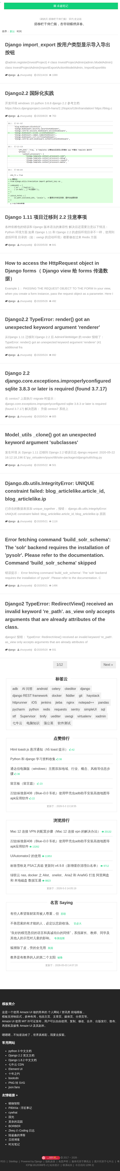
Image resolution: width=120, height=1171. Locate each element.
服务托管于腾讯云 (81, 1161)
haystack (93, 695)
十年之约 (14, 1073)
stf (14, 716)
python (34, 709)
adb (15, 688)
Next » (108, 664)
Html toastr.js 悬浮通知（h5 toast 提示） (42, 749)
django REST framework (30, 695)
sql (103, 709)
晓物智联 (14, 1103)
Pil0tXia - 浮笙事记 (20, 1107)
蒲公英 (48, 723)
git (80, 695)
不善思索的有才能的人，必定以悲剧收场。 (46, 923)
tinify (43, 716)
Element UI (15, 1069)
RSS (2, 1161)
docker (57, 695)
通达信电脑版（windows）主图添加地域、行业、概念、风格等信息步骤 (60, 771)
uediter (56, 716)
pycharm (19, 709)
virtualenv (84, 716)
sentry (75, 709)
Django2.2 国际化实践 (29, 93)
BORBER (14, 1126)
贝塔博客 (14, 1139)
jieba (58, 702)
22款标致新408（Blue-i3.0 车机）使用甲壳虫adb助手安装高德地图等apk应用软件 (60, 795)
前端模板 (77, 1012)
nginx (70, 702)
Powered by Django (31, 1161)
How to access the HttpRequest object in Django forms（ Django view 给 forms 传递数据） (56, 270)
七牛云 (17, 723)
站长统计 (54, 1165)
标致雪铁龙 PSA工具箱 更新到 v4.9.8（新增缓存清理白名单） (59, 865)
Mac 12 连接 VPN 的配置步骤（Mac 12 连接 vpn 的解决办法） (60, 831)
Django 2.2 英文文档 (21, 1055)
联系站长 (67, 1165)
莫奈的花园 (15, 1121)
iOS (34, 702)
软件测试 (64, 723)
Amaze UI (26, 1012)
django (12, 75)
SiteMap (13, 1161)
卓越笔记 (60, 6)
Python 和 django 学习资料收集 (36, 759)
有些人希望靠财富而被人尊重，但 (38, 913)
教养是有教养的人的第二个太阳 (36, 957)
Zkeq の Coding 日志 (21, 1130)
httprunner (20, 702)
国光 (11, 1117)
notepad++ (86, 702)
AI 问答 (27, 688)
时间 (19, 31)
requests (60, 709)
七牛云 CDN (16, 1064)
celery (56, 688)
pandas (103, 702)
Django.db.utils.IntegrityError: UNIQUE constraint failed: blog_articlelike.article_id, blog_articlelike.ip (55, 491)
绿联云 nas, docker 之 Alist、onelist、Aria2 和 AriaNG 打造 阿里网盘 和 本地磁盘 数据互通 (59, 877)
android (42, 688)
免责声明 (63, 1161)
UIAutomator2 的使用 (31, 856)
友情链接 (8, 1095)
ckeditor (70, 688)
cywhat (12, 1112)
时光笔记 (14, 1144)
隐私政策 (50, 1161)
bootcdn (13, 1078)
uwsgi (69, 716)
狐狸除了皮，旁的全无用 (31, 948)
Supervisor (27, 716)
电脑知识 (33, 723)
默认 (13, 31)
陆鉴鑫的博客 (16, 1135)
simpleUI (90, 709)
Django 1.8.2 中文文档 (22, 1060)
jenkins (46, 702)
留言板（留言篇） (26, 783)
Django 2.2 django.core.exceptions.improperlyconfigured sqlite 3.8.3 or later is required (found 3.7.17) (58, 380)
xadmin (101, 716)
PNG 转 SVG (16, 1082)
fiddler (70, 695)
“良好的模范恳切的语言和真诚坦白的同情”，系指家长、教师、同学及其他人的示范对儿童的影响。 (60, 935)
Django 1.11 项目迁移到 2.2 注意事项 (46, 217)
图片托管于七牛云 (104, 1161)
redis (46, 709)
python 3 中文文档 (20, 1051)
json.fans (14, 1087)
